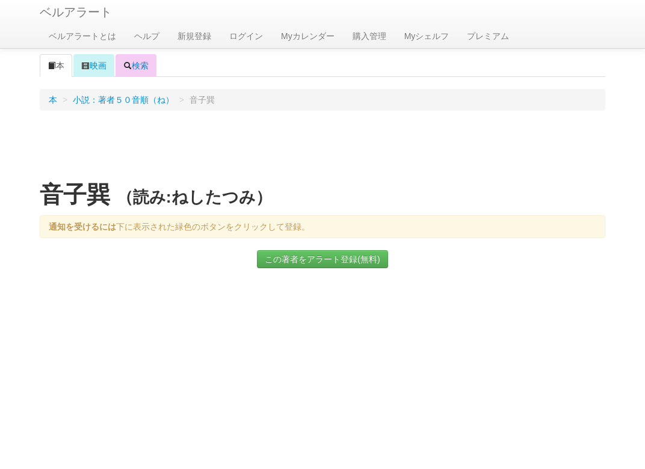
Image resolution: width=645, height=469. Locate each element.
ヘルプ (146, 36)
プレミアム (488, 36)
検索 (136, 65)
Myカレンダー (308, 36)
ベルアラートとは (82, 36)
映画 (93, 65)
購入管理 (369, 36)
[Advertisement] (322, 150)
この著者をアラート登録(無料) (322, 259)
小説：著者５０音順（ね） (123, 100)
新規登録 (194, 36)
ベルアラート (76, 12)
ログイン (246, 36)
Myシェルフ (426, 36)
